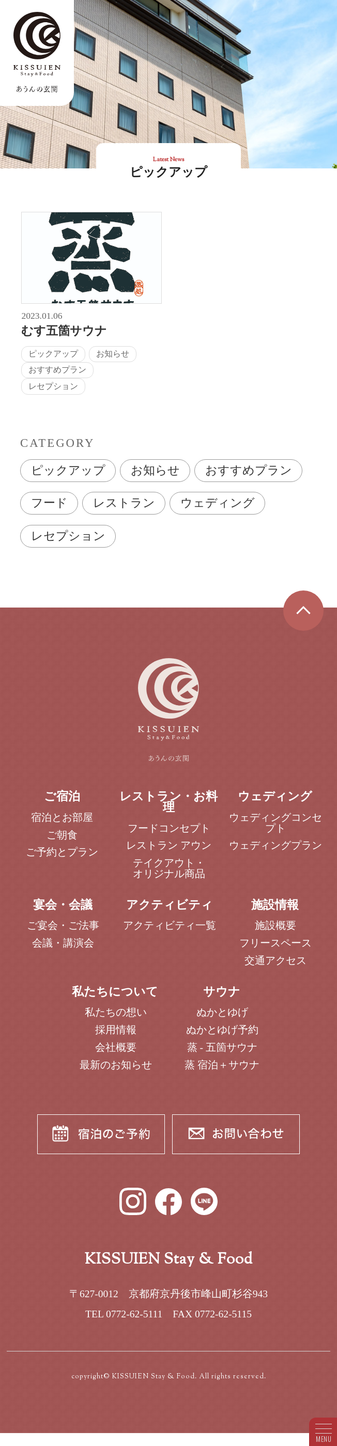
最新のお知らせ (116, 1072)
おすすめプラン (248, 470)
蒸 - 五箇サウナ (222, 1054)
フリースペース (275, 950)
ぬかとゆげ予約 (222, 1037)
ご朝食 (62, 842)
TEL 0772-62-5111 (123, 1321)
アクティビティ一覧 (169, 932)
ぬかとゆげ (222, 1019)
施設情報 (275, 912)
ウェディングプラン (275, 852)
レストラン (124, 502)
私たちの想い (116, 1019)
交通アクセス (275, 967)
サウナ (221, 998)
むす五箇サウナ (64, 330)
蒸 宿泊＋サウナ (222, 1072)
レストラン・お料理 (168, 809)
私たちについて (115, 998)
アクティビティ (169, 912)
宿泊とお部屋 (62, 824)
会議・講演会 (63, 950)
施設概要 (275, 932)
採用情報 (115, 1037)
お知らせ (155, 470)
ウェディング (217, 502)
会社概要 (115, 1054)
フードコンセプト (169, 835)
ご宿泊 (62, 803)
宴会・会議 (63, 912)
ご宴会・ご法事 (63, 932)
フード (49, 502)
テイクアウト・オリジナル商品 (169, 876)
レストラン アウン (168, 852)
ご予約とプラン (62, 859)
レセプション (68, 536)
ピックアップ (68, 470)
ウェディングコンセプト (275, 830)
